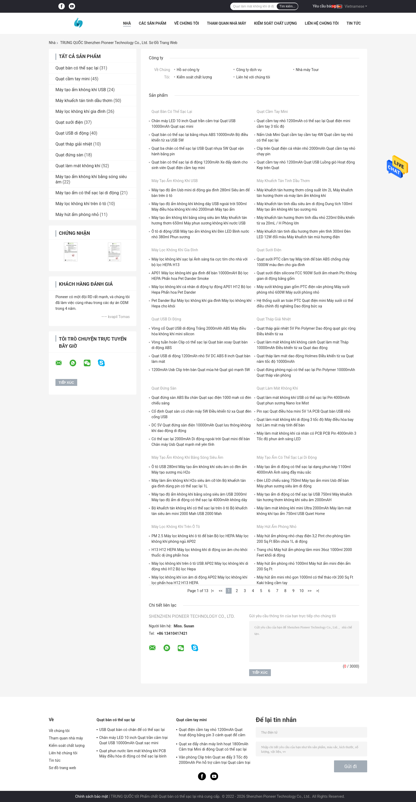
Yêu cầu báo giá (326, 6)
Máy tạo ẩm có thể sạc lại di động (87, 192)
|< (212, 591)
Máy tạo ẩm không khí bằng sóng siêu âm (187, 457)
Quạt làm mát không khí (77, 165)
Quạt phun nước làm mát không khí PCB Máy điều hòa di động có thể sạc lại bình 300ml (132, 754)
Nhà (127, 23)
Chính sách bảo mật (91, 796)
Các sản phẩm (152, 23)
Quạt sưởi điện (69, 122)
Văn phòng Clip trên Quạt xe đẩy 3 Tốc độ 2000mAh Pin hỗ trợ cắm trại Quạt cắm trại (214, 760)
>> (310, 591)
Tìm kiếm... (287, 6)
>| (317, 591)
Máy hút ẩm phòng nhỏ (77, 214)
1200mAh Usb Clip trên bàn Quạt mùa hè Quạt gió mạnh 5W (200, 370)
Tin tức (353, 23)
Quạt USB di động (72, 133)
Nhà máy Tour (307, 70)
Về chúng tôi (186, 23)
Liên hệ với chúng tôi (253, 77)
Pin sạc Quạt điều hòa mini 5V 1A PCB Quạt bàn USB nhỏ (303, 411)
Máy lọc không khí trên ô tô (80, 203)
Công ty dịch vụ (248, 70)
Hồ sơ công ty (188, 70)
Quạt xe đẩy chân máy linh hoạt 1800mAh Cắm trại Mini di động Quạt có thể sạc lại (213, 746)
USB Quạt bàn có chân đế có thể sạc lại (132, 730)
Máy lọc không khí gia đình (80, 111)
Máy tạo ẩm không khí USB (80, 89)
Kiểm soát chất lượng (275, 23)
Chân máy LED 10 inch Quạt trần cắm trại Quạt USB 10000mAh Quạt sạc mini (133, 740)
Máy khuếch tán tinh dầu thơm (83, 100)
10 (302, 591)
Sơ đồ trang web (62, 768)
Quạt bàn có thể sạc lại (76, 67)
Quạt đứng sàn (69, 154)
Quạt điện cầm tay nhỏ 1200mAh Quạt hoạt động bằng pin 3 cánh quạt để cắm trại (212, 733)
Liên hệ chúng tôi (322, 23)
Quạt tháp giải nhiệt (73, 144)
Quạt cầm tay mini (72, 78)
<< (220, 591)
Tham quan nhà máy (226, 23)
